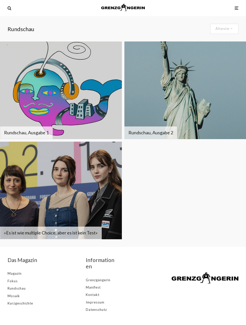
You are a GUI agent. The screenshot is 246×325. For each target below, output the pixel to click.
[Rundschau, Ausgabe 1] (61, 90)
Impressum (95, 302)
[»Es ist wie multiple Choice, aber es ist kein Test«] (61, 190)
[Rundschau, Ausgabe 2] (185, 90)
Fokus (13, 281)
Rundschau (17, 288)
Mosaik (14, 296)
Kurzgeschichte (20, 303)
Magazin (15, 273)
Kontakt (92, 295)
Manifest (93, 287)
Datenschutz (96, 310)
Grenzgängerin (98, 280)
